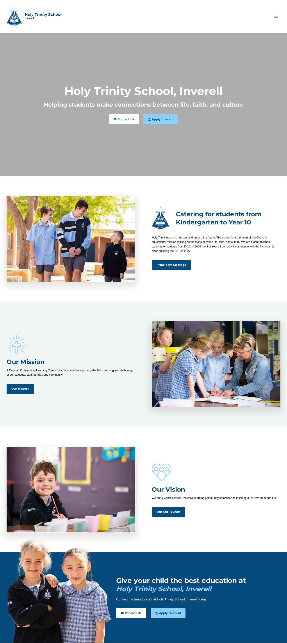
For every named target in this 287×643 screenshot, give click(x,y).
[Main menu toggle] (276, 16)
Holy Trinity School (43, 14)
